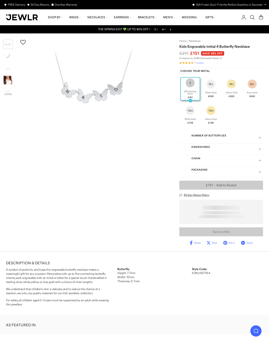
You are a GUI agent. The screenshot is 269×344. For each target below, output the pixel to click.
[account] (244, 17)
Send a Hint (221, 232)
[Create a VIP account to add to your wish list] (23, 42)
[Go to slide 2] (8, 56)
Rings (75, 17)
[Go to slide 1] (8, 44)
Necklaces (97, 17)
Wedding (190, 17)
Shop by (55, 17)
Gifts (210, 17)
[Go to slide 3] (8, 68)
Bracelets (147, 17)
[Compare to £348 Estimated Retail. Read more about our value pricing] (200, 58)
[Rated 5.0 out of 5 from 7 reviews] (191, 63)
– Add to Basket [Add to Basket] (221, 185)
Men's (169, 17)
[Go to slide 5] (8, 92)
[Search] (252, 17)
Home (182, 41)
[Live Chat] (256, 331)
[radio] (190, 88)
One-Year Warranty (66, 4)
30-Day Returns (39, 4)
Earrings (122, 17)
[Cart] (261, 17)
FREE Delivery (16, 4)
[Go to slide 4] (8, 80)
